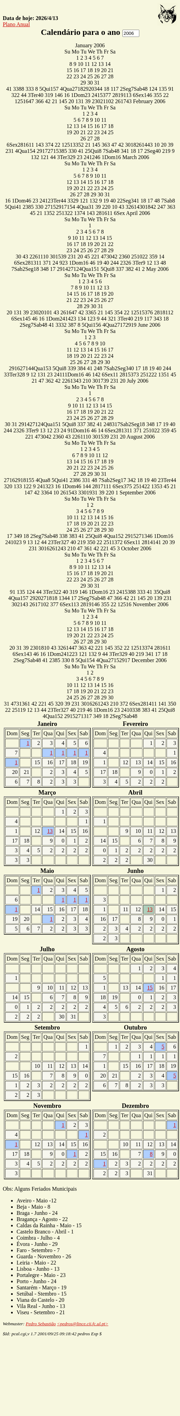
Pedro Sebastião (41, 1323)
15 (150, 988)
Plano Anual (16, 24)
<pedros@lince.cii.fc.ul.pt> (82, 1323)
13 (50, 831)
